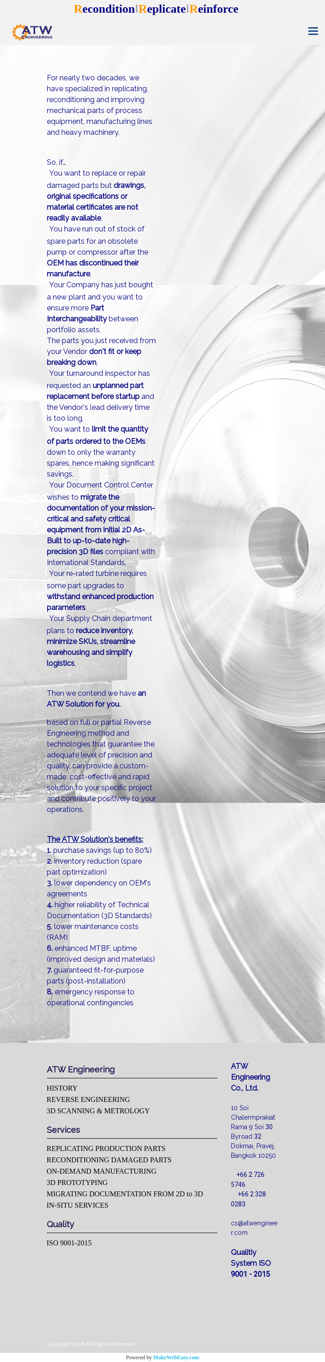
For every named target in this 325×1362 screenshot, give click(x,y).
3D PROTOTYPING (77, 1182)
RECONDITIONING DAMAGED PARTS (109, 1160)
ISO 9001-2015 (69, 1243)
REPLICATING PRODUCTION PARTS (106, 1148)
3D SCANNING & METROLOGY (98, 1111)
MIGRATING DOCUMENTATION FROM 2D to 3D (125, 1194)
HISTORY (62, 1088)
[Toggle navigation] (313, 32)
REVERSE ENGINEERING (88, 1099)
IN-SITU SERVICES (78, 1205)
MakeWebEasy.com (176, 1357)
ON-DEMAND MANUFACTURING (102, 1171)
